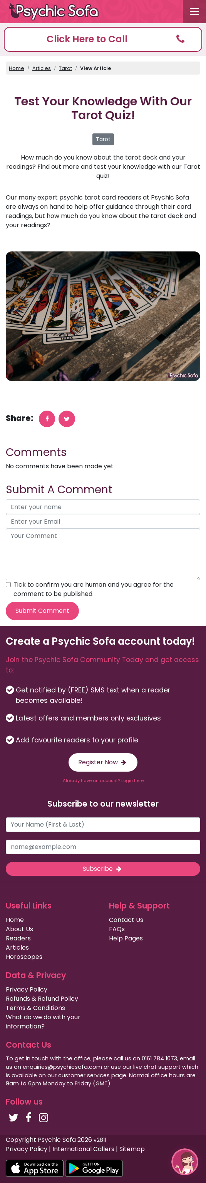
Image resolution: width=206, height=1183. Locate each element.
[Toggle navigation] (194, 11)
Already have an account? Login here (103, 780)
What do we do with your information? (43, 1022)
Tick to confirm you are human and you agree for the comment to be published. (93, 589)
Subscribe (103, 868)
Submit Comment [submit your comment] (42, 610)
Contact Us (126, 919)
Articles (41, 68)
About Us (19, 929)
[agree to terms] (8, 584)
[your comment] (103, 554)
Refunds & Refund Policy (42, 998)
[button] (103, 39)
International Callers (83, 1149)
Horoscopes (24, 956)
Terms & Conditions (35, 1007)
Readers (18, 938)
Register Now (103, 762)
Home (16, 68)
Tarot (65, 68)
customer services (84, 1075)
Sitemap (132, 1149)
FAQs (117, 929)
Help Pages (126, 938)
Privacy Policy (26, 989)
